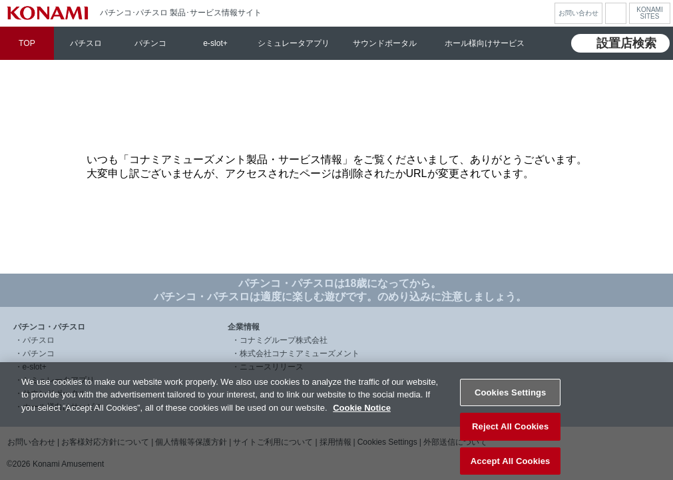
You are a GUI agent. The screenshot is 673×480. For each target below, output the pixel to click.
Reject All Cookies (510, 434)
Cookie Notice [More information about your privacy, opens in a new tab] (362, 416)
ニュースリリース (272, 366)
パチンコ (150, 43)
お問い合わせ (578, 13)
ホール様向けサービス (485, 43)
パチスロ (86, 43)
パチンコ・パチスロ (49, 327)
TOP (27, 43)
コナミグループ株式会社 (284, 340)
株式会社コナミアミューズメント (299, 353)
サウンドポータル (385, 43)
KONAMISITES (649, 13)
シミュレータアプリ (294, 43)
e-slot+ (215, 43)
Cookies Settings (511, 400)
